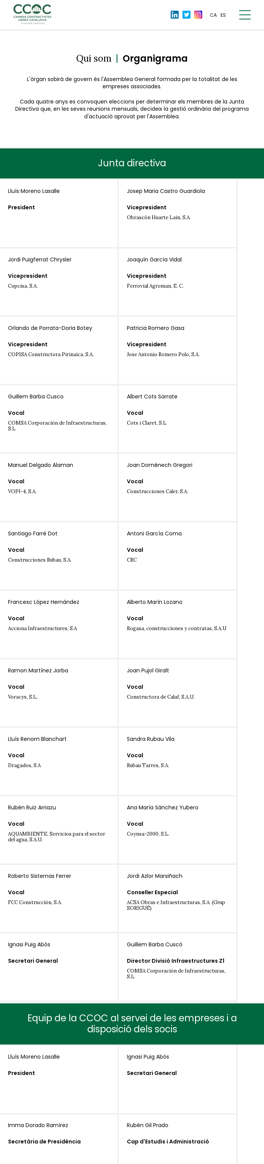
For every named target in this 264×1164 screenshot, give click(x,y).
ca (213, 16)
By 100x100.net (230, 1156)
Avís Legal (50, 1156)
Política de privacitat (94, 1156)
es (223, 16)
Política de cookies (146, 1156)
